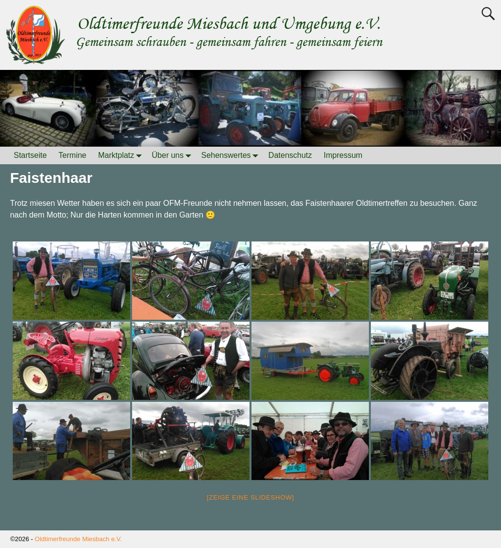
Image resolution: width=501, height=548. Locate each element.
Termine (73, 155)
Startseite (30, 155)
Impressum (343, 155)
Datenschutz (290, 155)
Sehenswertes (231, 155)
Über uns (173, 155)
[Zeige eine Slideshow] (250, 497)
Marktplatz (122, 155)
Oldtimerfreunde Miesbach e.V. (78, 539)
